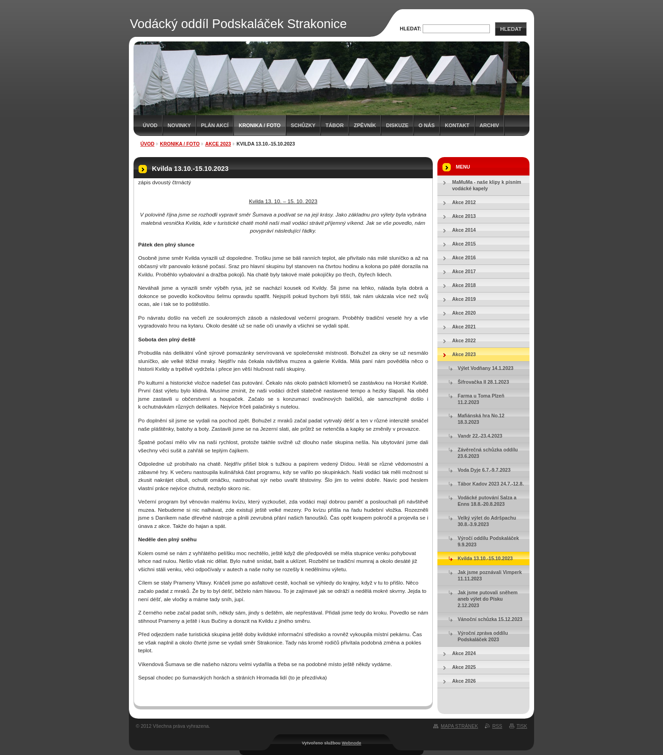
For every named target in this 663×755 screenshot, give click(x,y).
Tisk (522, 726)
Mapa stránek (459, 726)
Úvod (150, 125)
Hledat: (410, 28)
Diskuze (397, 125)
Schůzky (303, 125)
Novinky (179, 125)
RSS (497, 726)
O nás (427, 125)
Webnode (351, 742)
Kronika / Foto (259, 125)
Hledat (510, 29)
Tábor (334, 125)
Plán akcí (215, 125)
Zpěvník (365, 125)
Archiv (489, 125)
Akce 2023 (218, 143)
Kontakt (457, 125)
